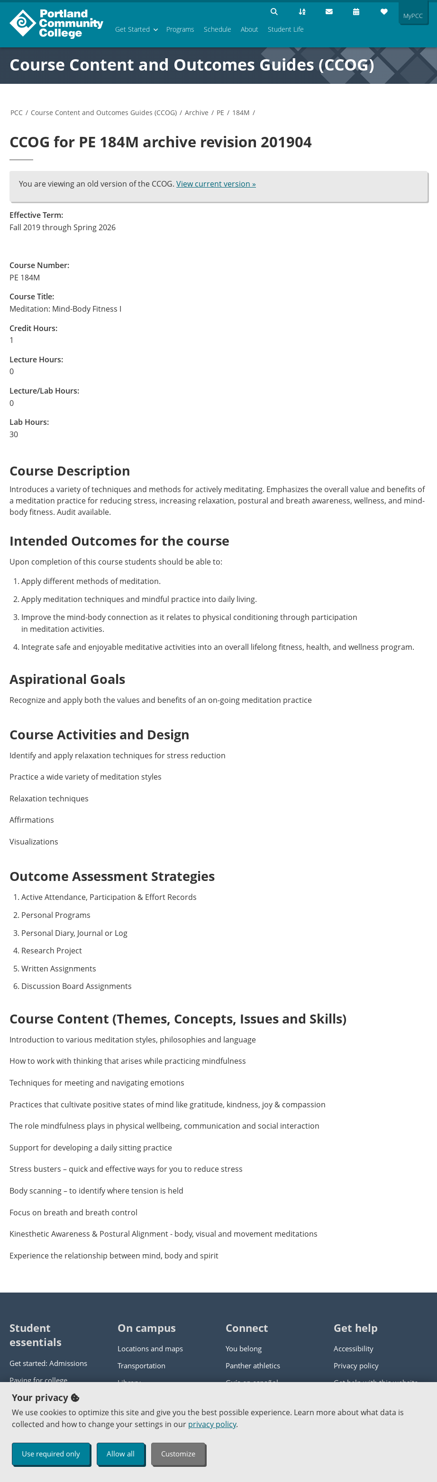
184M (241, 112)
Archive (197, 112)
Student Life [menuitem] (286, 29)
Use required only (51, 1453)
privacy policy (212, 1424)
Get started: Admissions (48, 1363)
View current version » (216, 184)
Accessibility (353, 1348)
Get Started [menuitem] (132, 29)
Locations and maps (150, 1348)
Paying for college (38, 1380)
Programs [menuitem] (180, 29)
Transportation (141, 1365)
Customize (178, 1453)
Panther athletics (253, 1365)
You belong (244, 1348)
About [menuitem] (249, 29)
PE (220, 112)
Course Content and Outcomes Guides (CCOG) (191, 64)
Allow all (121, 1453)
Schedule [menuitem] (217, 29)
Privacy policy (356, 1365)
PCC (16, 112)
